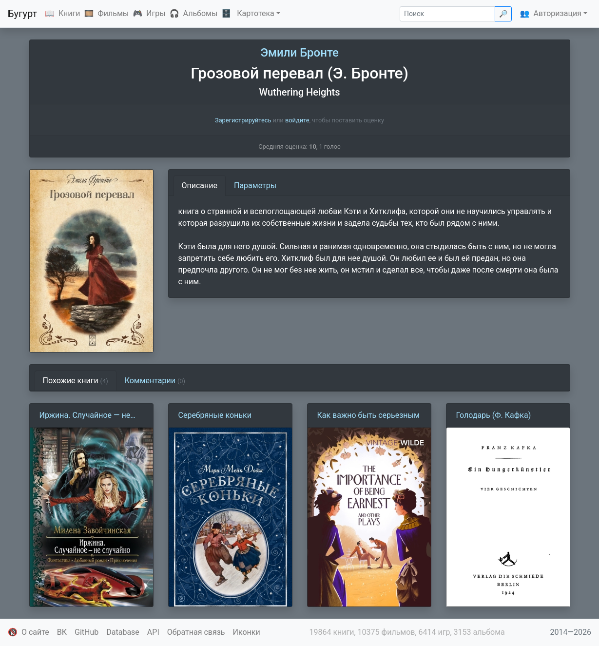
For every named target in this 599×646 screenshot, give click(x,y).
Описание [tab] (200, 185)
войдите (297, 120)
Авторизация (557, 13)
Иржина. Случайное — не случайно (85, 416)
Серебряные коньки (214, 415)
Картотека (255, 13)
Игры (156, 13)
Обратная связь (196, 632)
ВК (62, 632)
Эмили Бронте (299, 52)
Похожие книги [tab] (75, 380)
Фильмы (113, 13)
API (153, 632)
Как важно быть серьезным (368, 415)
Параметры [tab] (255, 185)
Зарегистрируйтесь (243, 120)
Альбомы (200, 13)
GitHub (86, 632)
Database (122, 632)
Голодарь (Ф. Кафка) (493, 415)
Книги (69, 13)
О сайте (35, 632)
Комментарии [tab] (155, 380)
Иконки (246, 632)
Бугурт (22, 14)
